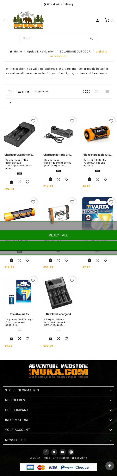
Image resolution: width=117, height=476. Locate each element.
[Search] (53, 38)
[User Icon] (98, 20)
